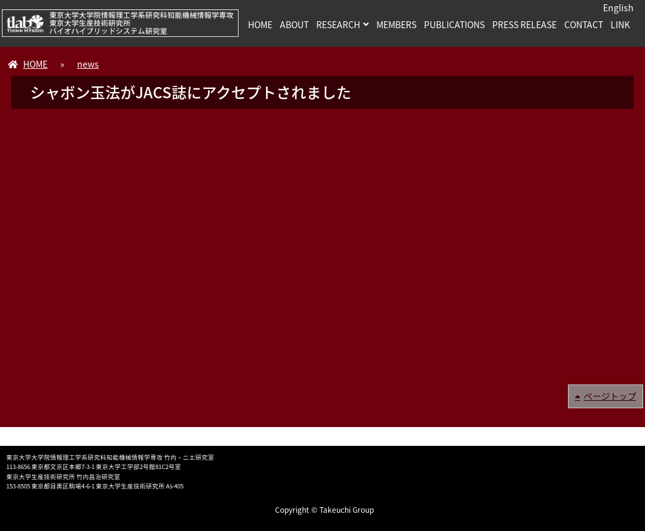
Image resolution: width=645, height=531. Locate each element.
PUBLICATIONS (454, 24)
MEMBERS (396, 24)
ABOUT (294, 24)
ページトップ (610, 395)
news (88, 64)
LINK (620, 24)
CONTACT (583, 24)
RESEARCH (338, 24)
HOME (260, 24)
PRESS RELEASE (524, 24)
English (618, 7)
